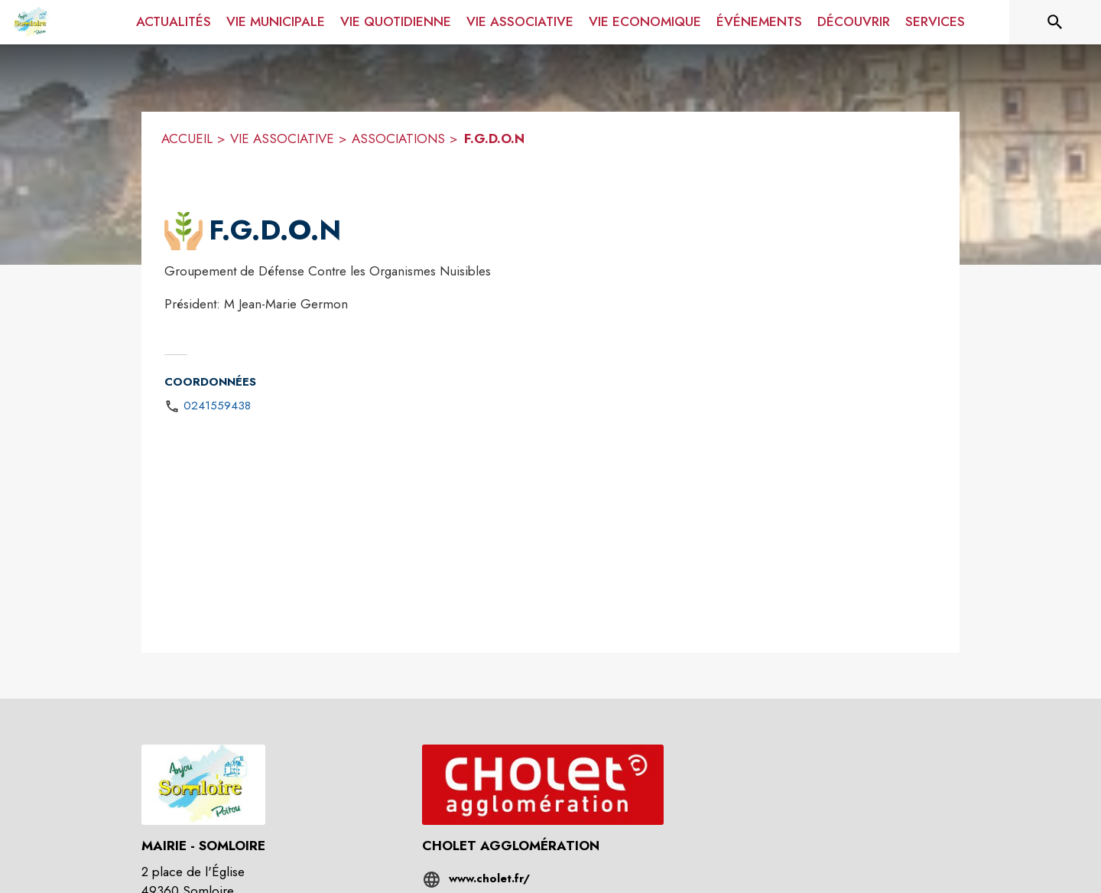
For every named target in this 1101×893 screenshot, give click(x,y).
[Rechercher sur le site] (1055, 22)
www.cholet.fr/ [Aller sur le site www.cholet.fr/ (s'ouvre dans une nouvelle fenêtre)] (489, 878)
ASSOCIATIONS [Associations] (398, 138)
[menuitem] (173, 22)
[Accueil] (31, 22)
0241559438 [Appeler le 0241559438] (217, 405)
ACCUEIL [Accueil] (187, 138)
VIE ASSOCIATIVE (282, 138)
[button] (183, 231)
